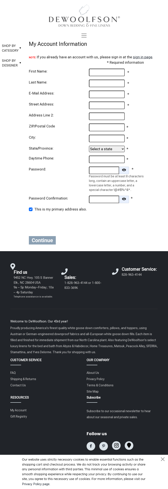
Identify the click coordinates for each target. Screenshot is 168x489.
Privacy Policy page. (36, 484)
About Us (93, 372)
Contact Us (18, 385)
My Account (18, 410)
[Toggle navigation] (84, 35)
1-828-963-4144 (75, 283)
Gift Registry (18, 416)
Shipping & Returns (23, 379)
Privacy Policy (95, 379)
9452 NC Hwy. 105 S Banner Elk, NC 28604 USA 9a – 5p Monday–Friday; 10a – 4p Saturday (34, 287)
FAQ (13, 372)
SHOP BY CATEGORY (12, 48)
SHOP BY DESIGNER (12, 63)
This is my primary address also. (60, 209)
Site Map (93, 391)
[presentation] (121, 224)
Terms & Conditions (100, 385)
